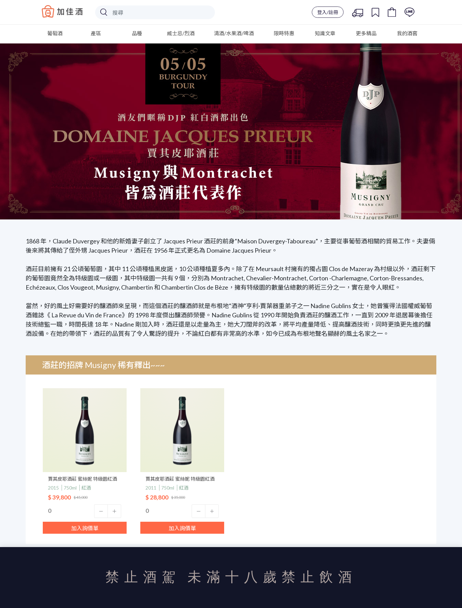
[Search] (155, 12)
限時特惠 (284, 33)
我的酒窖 (407, 33)
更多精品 (366, 33)
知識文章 (325, 33)
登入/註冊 (327, 12)
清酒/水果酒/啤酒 (234, 33)
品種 (137, 33)
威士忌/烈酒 (181, 33)
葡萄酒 (55, 33)
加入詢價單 (85, 528)
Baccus (62, 11)
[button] (101, 511)
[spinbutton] (84, 511)
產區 (96, 33)
